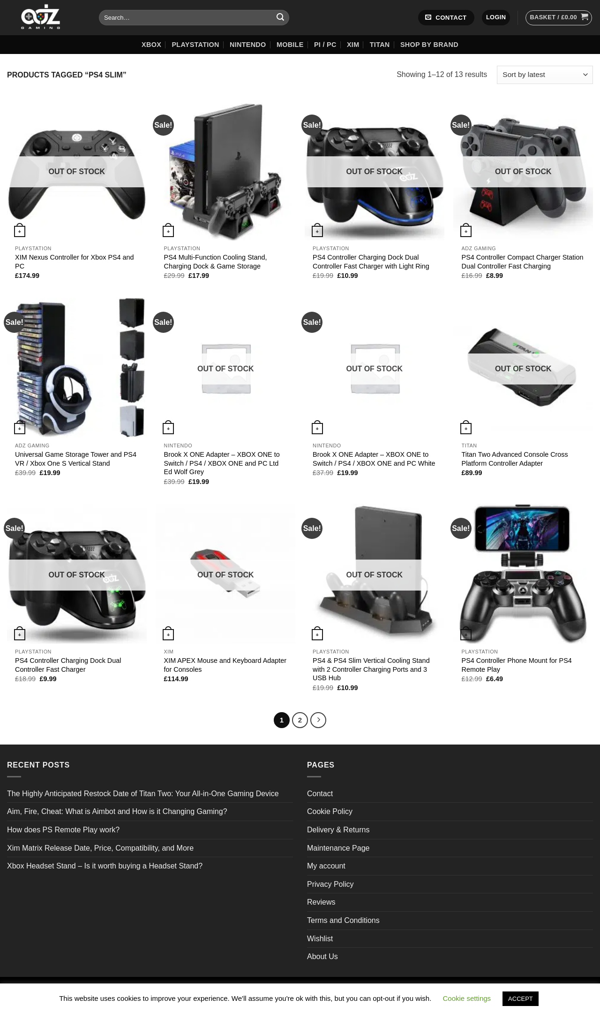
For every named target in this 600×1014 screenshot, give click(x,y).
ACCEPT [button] (520, 998)
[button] (496, 17)
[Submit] (280, 18)
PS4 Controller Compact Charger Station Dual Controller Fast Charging (523, 262)
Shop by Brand (429, 44)
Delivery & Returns (338, 830)
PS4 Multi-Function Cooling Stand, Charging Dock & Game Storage (215, 262)
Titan (380, 44)
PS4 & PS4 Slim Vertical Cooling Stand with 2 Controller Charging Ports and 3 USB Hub (371, 669)
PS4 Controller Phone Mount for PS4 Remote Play (517, 665)
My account (326, 866)
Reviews (321, 902)
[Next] (318, 720)
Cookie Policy (329, 811)
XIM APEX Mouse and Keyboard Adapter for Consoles (225, 665)
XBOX (151, 44)
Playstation (195, 44)
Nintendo (248, 44)
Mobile (290, 44)
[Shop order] (545, 75)
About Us (322, 956)
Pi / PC (325, 44)
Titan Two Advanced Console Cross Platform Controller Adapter (515, 459)
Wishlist (320, 939)
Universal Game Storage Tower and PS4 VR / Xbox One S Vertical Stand (75, 459)
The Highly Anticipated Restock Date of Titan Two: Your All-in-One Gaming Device (143, 794)
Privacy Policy (330, 884)
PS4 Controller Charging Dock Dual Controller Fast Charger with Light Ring (371, 262)
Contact (320, 794)
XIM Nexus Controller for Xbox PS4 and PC (74, 262)
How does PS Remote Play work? (63, 830)
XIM (353, 44)
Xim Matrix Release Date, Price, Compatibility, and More (100, 848)
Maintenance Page (338, 848)
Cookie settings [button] (467, 998)
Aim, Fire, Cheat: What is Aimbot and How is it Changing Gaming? (117, 811)
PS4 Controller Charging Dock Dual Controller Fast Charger (68, 665)
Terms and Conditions (343, 920)
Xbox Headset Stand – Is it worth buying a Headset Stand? (104, 866)
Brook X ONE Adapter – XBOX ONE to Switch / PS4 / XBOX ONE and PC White (374, 459)
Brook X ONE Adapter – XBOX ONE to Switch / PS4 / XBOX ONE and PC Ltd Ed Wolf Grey (222, 463)
